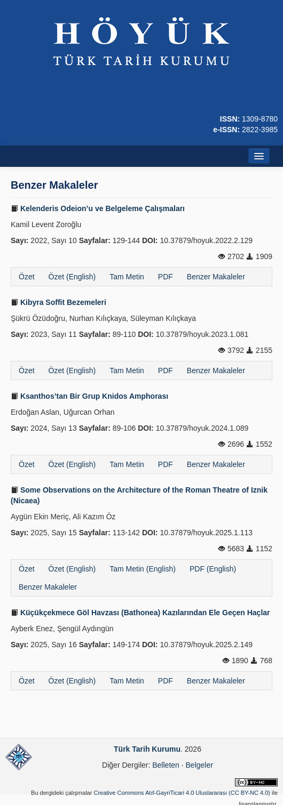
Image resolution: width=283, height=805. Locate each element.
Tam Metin (126, 276)
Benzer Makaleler (216, 276)
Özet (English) (72, 276)
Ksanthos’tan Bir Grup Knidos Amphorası (89, 396)
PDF (165, 276)
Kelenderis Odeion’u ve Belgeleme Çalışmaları (98, 208)
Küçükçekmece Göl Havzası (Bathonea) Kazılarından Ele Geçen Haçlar (140, 612)
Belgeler (199, 765)
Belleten (165, 765)
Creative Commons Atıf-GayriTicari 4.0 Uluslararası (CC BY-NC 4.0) (181, 793)
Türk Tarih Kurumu (147, 749)
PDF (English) (213, 569)
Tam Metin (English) (142, 569)
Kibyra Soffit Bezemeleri (58, 302)
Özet (27, 276)
